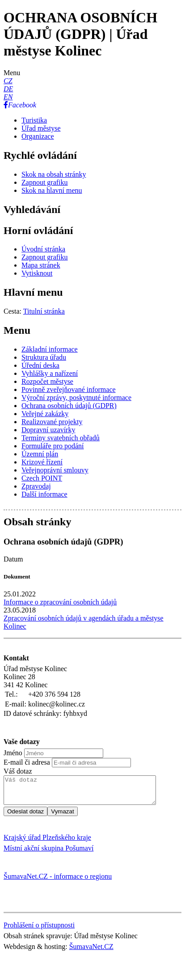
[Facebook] (20, 105)
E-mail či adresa (27, 762)
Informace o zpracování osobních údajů (60, 602)
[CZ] (8, 81)
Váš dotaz (18, 771)
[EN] (8, 97)
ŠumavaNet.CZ (91, 952)
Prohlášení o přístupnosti (39, 930)
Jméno (13, 753)
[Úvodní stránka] (43, 249)
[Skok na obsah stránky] (53, 174)
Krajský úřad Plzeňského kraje (47, 843)
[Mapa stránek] (40, 265)
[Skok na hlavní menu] (51, 190)
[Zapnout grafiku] (44, 182)
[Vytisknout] (36, 273)
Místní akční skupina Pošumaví (48, 853)
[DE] (8, 89)
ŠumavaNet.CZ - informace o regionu (58, 881)
